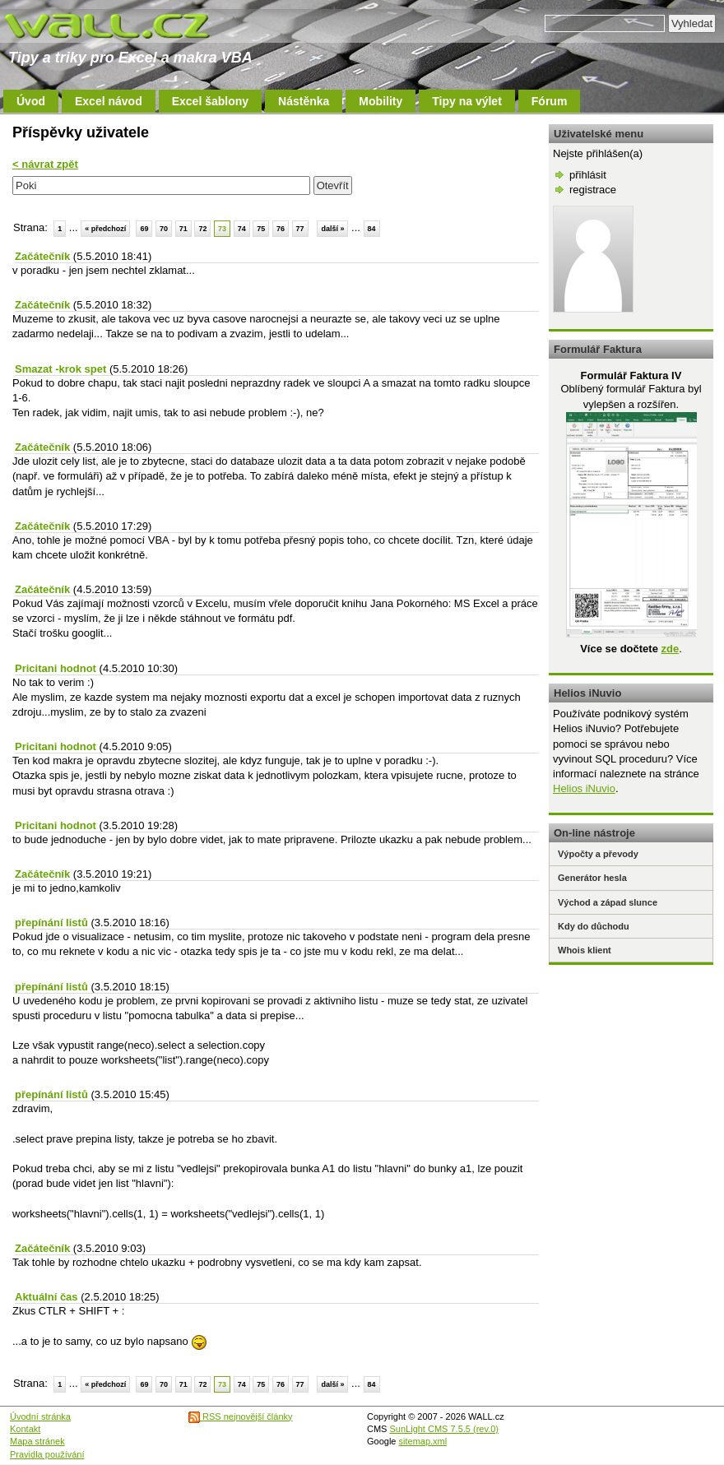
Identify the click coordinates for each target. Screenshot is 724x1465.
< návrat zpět (45, 164)
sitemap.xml (423, 1441)
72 (202, 229)
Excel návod (108, 101)
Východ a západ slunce (607, 902)
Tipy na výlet (467, 101)
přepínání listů (51, 922)
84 (372, 229)
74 (242, 229)
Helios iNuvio (584, 788)
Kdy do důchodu (593, 926)
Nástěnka (303, 101)
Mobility (380, 101)
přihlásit (587, 175)
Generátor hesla (592, 878)
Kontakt (25, 1429)
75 (261, 229)
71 (183, 229)
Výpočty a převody (598, 854)
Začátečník (42, 256)
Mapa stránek (37, 1441)
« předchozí (105, 229)
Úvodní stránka (40, 1416)
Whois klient (584, 950)
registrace (592, 189)
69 (144, 229)
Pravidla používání (47, 1454)
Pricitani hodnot (55, 668)
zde (670, 648)
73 (222, 229)
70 (164, 229)
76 (280, 229)
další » (332, 229)
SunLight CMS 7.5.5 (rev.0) (444, 1429)
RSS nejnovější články (240, 1416)
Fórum (549, 101)
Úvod (30, 101)
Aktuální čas (46, 1297)
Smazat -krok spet (60, 369)
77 (300, 229)
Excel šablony (210, 101)
